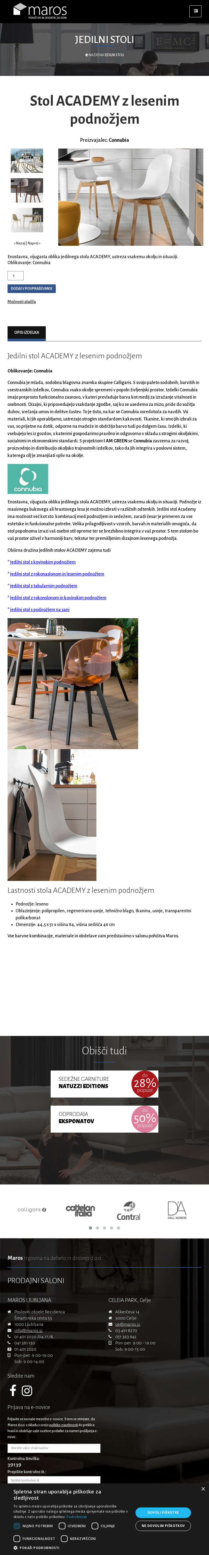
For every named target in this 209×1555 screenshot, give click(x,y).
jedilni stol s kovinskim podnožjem (43, 562)
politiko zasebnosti (63, 1425)
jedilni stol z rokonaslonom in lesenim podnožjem (57, 574)
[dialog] (104, 1519)
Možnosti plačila (22, 301)
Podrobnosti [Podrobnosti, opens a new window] (77, 1516)
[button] (71, 1548)
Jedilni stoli (104, 39)
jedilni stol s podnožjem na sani (39, 609)
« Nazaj (19, 243)
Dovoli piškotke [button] (163, 1512)
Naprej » (33, 243)
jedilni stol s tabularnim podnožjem (43, 586)
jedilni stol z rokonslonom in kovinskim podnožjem (58, 597)
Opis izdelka (26, 332)
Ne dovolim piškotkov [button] (163, 1525)
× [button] (203, 1489)
